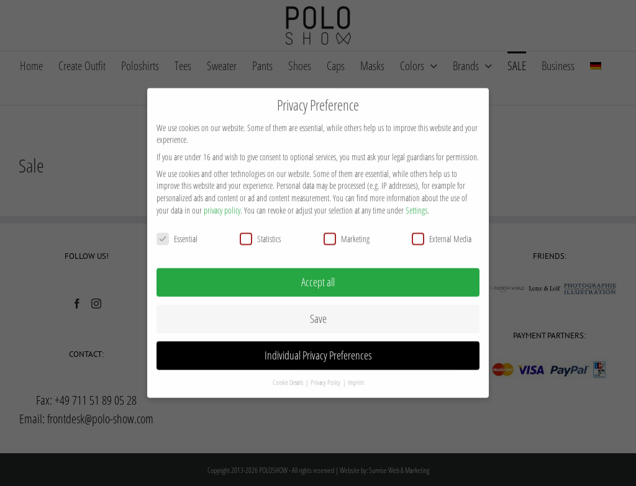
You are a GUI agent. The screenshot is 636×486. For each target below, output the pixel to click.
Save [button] (318, 306)
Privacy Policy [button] (326, 370)
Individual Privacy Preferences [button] (318, 342)
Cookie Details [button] (288, 370)
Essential (177, 226)
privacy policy (222, 198)
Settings (416, 198)
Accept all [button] (318, 269)
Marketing (347, 226)
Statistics (260, 226)
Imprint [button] (356, 370)
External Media (441, 226)
